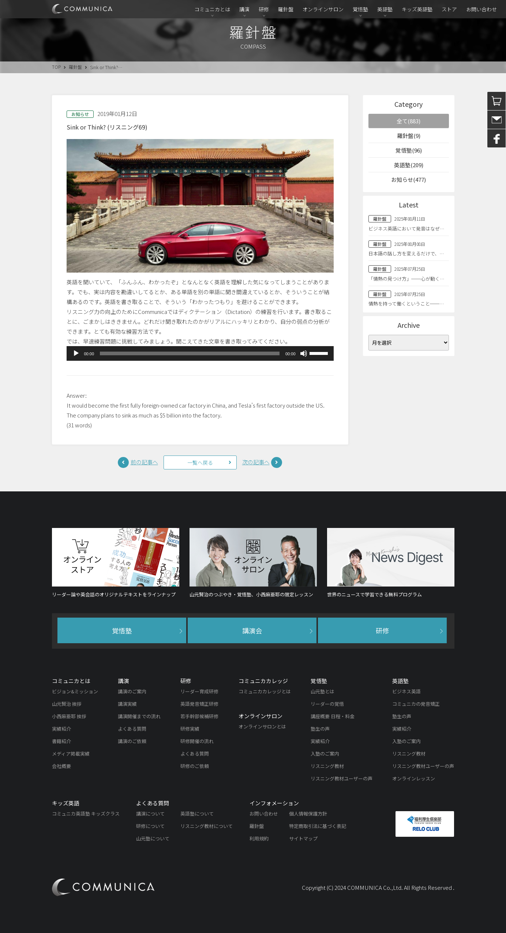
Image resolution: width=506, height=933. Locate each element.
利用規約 (259, 838)
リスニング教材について (206, 826)
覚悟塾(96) (409, 150)
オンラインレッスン (413, 778)
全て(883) (408, 121)
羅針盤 (285, 9)
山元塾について (152, 838)
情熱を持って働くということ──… (406, 303)
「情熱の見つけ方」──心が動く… (406, 278)
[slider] (190, 353)
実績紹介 (61, 728)
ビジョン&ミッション (75, 691)
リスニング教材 (327, 765)
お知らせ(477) (408, 179)
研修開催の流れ (197, 741)
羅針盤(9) (408, 135)
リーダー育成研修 (199, 691)
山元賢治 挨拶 (67, 703)
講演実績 (127, 703)
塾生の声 (320, 728)
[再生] (76, 353)
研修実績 (189, 728)
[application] (200, 353)
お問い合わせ (481, 9)
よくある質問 (132, 728)
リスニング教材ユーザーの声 (341, 778)
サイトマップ (303, 838)
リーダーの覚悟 (327, 703)
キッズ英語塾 (417, 9)
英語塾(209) (408, 165)
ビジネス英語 (406, 691)
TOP (56, 67)
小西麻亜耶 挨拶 (69, 716)
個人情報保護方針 (308, 813)
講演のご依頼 (132, 741)
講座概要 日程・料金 (333, 716)
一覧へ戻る (200, 462)
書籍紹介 (61, 741)
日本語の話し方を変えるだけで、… (406, 253)
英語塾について (197, 813)
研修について (150, 826)
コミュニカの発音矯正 (416, 703)
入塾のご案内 (325, 753)
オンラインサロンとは (262, 726)
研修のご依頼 (194, 765)
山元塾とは (322, 691)
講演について (150, 813)
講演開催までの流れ (139, 716)
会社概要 (61, 765)
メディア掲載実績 (71, 753)
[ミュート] (303, 353)
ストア (449, 9)
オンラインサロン (323, 9)
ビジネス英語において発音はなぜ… (406, 228)
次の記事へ (256, 462)
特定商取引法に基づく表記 (317, 826)
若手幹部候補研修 (199, 716)
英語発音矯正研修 (199, 703)
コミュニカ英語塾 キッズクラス (86, 813)
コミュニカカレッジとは (265, 691)
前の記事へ (144, 462)
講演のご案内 (132, 691)
